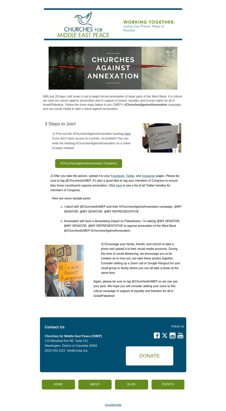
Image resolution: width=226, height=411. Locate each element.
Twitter (130, 175)
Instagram (148, 175)
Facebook (117, 175)
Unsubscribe (113, 405)
